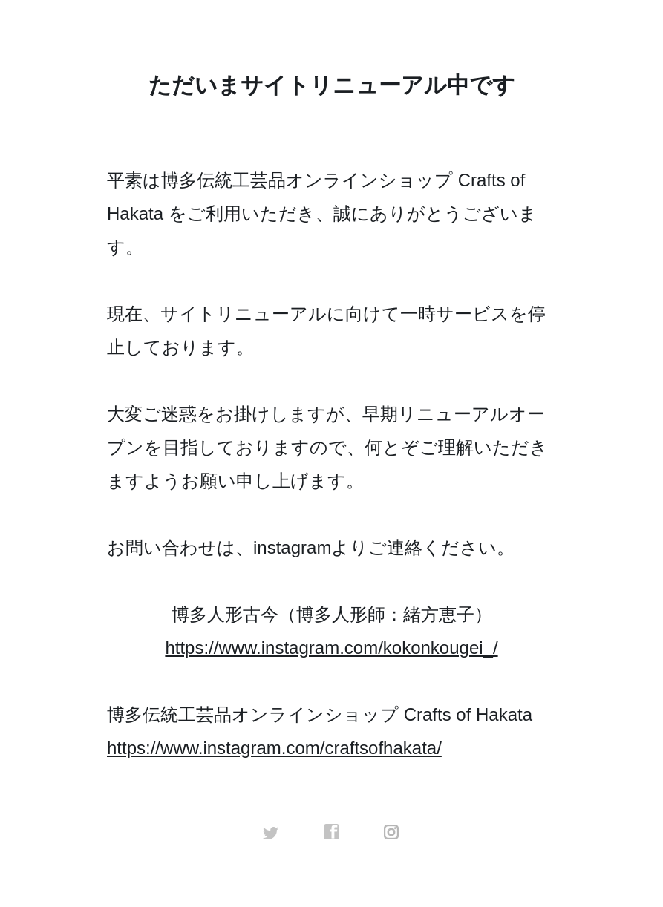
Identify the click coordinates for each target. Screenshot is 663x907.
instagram (392, 832)
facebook (332, 832)
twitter (271, 832)
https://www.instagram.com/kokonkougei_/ (331, 648)
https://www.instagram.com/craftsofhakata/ (274, 748)
